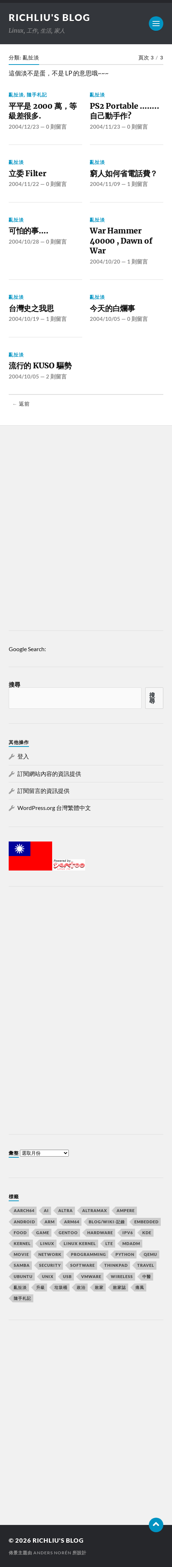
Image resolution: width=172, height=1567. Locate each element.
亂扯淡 (16, 95)
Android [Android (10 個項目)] (24, 1221)
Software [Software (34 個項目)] (82, 1265)
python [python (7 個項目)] (125, 1254)
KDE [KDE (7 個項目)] (146, 1232)
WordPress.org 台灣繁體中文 (54, 807)
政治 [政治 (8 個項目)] (81, 1287)
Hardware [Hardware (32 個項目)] (100, 1232)
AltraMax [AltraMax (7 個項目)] (94, 1210)
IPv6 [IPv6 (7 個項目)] (127, 1232)
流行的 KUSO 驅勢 (40, 366)
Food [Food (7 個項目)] (20, 1232)
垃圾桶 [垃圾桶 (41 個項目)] (60, 1287)
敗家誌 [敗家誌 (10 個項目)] (119, 1287)
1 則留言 (137, 184)
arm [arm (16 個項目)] (50, 1221)
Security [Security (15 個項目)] (50, 1265)
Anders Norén (52, 1552)
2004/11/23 (105, 126)
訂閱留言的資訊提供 (43, 790)
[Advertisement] (86, 530)
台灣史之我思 (31, 308)
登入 (23, 756)
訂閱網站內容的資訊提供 (49, 773)
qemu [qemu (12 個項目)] (150, 1254)
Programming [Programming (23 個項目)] (88, 1254)
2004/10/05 (105, 318)
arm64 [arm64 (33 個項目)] (71, 1221)
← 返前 (21, 404)
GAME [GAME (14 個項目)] (42, 1232)
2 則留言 (56, 376)
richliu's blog (50, 17)
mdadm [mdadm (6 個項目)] (131, 1243)
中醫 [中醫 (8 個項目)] (146, 1276)
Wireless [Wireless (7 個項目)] (122, 1276)
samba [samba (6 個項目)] (22, 1265)
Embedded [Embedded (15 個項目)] (146, 1221)
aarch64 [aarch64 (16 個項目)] (24, 1210)
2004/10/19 (24, 318)
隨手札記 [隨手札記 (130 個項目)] (22, 1298)
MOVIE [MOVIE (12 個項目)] (21, 1254)
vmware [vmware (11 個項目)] (91, 1276)
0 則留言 (56, 126)
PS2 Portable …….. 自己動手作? (124, 111)
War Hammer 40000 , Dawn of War (121, 241)
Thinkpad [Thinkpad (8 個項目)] (116, 1265)
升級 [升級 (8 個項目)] (40, 1287)
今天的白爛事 (112, 308)
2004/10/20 (105, 261)
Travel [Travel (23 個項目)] (145, 1265)
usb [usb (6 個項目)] (67, 1276)
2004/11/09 (105, 184)
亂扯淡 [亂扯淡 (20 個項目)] (20, 1287)
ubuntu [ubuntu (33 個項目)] (23, 1276)
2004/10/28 (24, 241)
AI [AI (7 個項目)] (46, 1210)
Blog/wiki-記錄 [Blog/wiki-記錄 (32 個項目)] (107, 1221)
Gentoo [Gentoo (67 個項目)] (68, 1232)
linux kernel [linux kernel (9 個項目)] (80, 1243)
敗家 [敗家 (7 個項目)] (99, 1287)
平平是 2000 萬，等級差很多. (43, 111)
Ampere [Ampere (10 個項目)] (126, 1210)
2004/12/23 (24, 126)
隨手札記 (37, 95)
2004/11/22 (24, 184)
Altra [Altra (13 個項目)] (65, 1210)
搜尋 (14, 684)
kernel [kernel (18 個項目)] (22, 1243)
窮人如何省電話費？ (124, 173)
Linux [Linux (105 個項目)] (47, 1243)
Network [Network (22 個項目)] (50, 1254)
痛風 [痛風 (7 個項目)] (139, 1287)
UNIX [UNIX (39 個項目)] (48, 1276)
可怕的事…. (29, 231)
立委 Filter (27, 173)
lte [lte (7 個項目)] (109, 1243)
